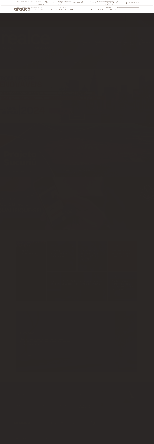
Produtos (39, 9)
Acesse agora (77, 224)
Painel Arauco (113, 3)
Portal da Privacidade (21, 438)
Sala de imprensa (21, 394)
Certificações (20, 405)
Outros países (93, 2)
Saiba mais (77, 63)
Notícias (81, 389)
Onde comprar (78, 2)
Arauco (74, 9)
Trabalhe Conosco (65, 405)
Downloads (50, 2)
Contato (111, 9)
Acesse (77, 116)
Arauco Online (133, 3)
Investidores (88, 9)
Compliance (41, 405)
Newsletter (19, 400)
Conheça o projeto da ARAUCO (77, 170)
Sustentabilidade (57, 9)
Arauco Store (108, 404)
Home (16, 389)
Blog (100, 9)
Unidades (63, 2)
